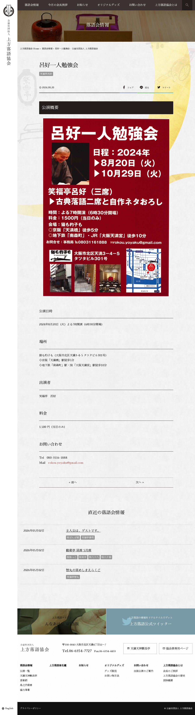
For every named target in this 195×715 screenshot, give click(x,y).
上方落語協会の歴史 (174, 676)
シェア (130, 88)
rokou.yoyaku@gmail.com (65, 462)
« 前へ (73, 482)
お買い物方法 (111, 676)
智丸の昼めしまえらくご (83, 570)
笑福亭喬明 (88, 537)
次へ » (140, 482)
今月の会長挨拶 (58, 5)
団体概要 (168, 680)
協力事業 (25, 690)
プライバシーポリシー (30, 708)
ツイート (166, 88)
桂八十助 (106, 557)
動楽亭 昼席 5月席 (78, 550)
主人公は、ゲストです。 (83, 530)
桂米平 (83, 557)
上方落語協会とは (166, 5)
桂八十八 (94, 557)
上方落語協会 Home (29, 49)
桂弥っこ (72, 557)
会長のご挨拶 (170, 671)
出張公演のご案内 (143, 671)
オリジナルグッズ (108, 5)
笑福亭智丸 (73, 577)
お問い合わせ (137, 5)
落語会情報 (32, 5)
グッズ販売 (110, 671)
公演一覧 (25, 671)
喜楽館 (23, 680)
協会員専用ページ (175, 648)
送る (147, 88)
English (9, 708)
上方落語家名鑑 (57, 665)
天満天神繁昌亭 (138, 648)
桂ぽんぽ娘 (73, 537)
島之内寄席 (26, 685)
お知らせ (82, 5)
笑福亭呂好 (46, 74)
